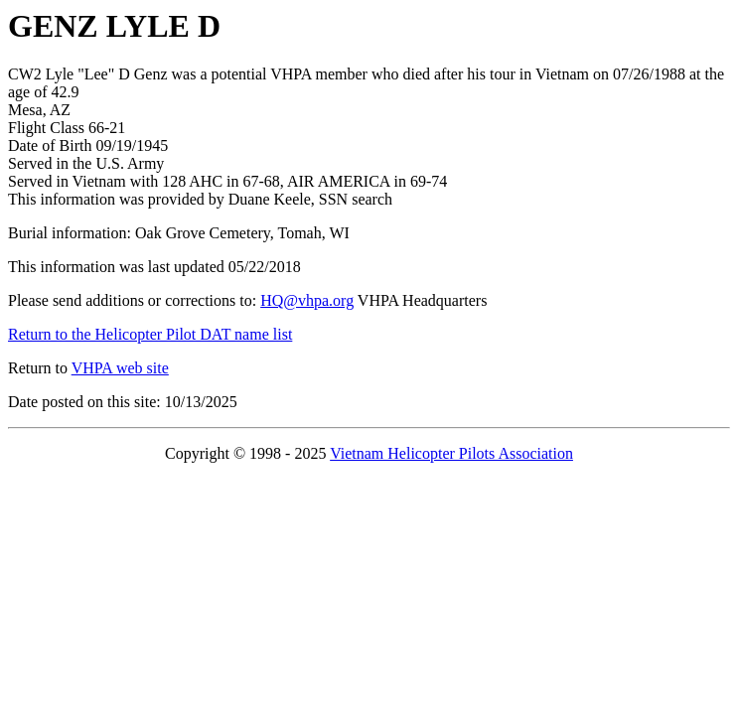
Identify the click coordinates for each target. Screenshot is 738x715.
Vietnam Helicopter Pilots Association (451, 453)
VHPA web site (120, 367)
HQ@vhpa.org (307, 300)
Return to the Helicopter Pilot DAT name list (150, 334)
